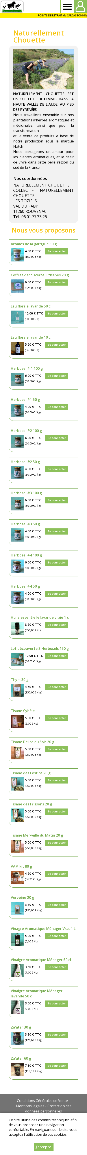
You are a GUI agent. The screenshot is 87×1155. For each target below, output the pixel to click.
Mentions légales (30, 1105)
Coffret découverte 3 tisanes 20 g (40, 275)
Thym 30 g (19, 679)
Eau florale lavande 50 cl (31, 306)
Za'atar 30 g (21, 1027)
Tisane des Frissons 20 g (31, 804)
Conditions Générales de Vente (42, 1100)
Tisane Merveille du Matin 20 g (37, 835)
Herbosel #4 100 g (26, 555)
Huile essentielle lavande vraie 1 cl (40, 617)
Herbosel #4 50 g (25, 586)
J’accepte (43, 1146)
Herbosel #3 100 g (26, 492)
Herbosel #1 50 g (25, 399)
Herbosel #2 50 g (25, 461)
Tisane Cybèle (23, 710)
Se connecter (57, 251)
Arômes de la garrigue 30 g (34, 244)
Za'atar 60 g (21, 1058)
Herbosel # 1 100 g (27, 368)
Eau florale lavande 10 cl (31, 337)
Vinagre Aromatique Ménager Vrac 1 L (43, 928)
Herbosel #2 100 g (26, 430)
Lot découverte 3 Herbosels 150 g (40, 648)
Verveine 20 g (22, 897)
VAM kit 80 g (21, 866)
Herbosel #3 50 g (25, 524)
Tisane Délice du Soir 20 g (32, 741)
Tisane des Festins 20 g (30, 773)
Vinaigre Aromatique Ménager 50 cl (41, 959)
